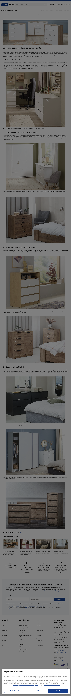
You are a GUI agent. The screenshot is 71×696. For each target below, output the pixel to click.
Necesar (37, 690)
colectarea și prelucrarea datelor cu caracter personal (25, 685)
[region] (36, 681)
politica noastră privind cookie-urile (51, 685)
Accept (58, 690)
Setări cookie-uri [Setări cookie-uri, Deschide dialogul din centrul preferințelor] (14, 690)
